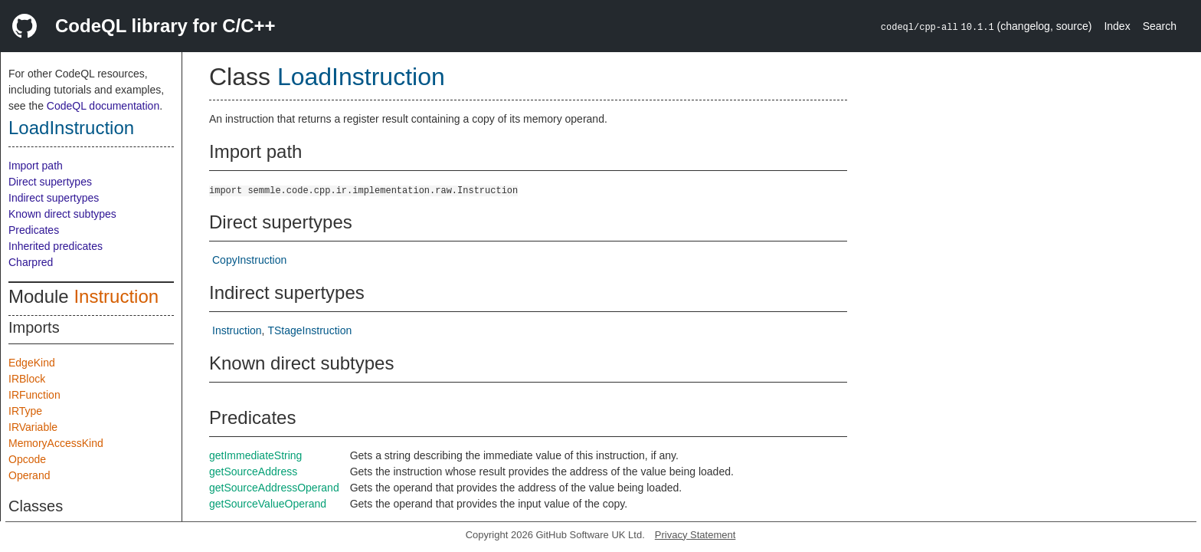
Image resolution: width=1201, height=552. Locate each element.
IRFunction (34, 395)
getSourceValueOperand (267, 504)
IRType (25, 411)
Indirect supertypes (53, 198)
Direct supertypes (50, 182)
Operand (29, 475)
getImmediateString (255, 455)
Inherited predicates (55, 246)
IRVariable (32, 427)
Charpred (30, 262)
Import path (35, 165)
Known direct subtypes (62, 214)
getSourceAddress (253, 471)
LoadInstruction (71, 127)
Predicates (33, 230)
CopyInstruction (249, 260)
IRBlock (26, 379)
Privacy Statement (695, 534)
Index (1117, 26)
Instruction (116, 296)
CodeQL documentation (103, 106)
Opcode (27, 459)
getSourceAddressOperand (274, 487)
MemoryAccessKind (55, 443)
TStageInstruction (309, 330)
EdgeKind (31, 362)
